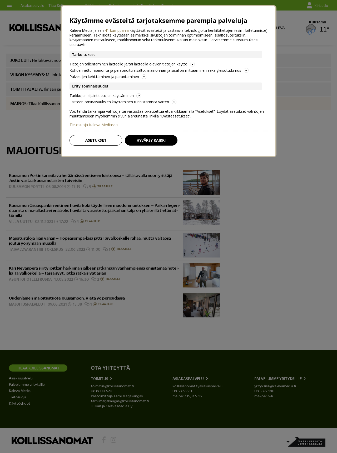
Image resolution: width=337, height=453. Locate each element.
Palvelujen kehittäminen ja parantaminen (108, 76)
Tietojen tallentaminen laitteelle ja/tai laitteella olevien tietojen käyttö (132, 63)
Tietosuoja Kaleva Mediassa (94, 124)
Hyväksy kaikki (151, 140)
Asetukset (96, 140)
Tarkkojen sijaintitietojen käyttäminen (105, 95)
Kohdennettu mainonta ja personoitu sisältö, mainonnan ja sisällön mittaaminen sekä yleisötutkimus (159, 70)
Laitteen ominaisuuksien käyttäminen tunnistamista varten (123, 101)
